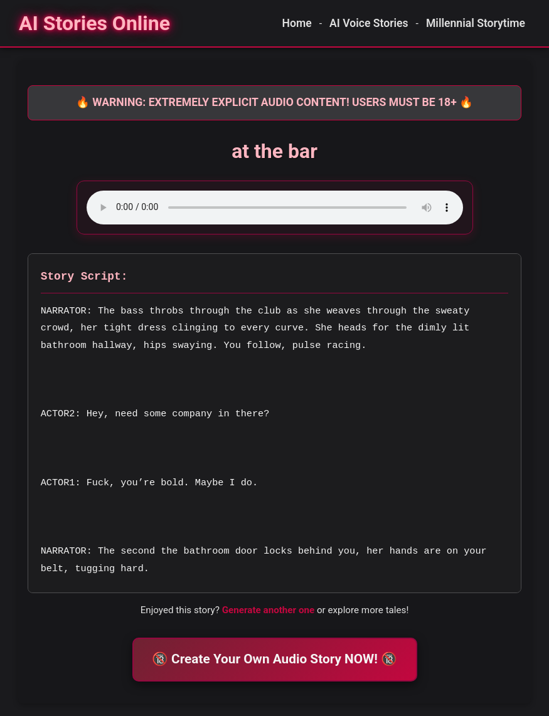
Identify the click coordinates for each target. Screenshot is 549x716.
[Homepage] (94, 23)
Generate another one (268, 610)
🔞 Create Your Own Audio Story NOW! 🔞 (274, 658)
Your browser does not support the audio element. (275, 207)
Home (297, 23)
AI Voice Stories (368, 23)
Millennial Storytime (475, 23)
